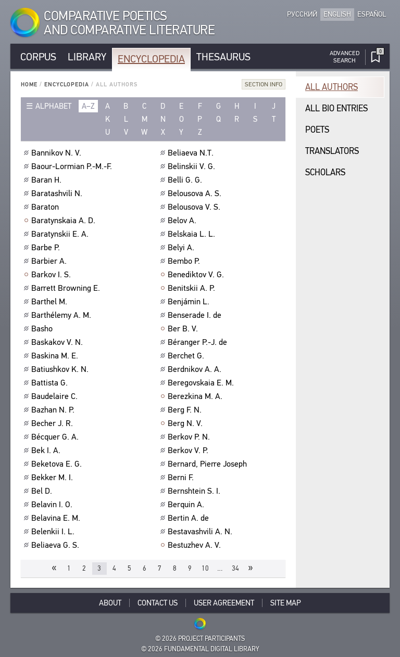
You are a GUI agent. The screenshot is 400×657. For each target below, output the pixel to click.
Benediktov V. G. (197, 274)
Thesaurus (223, 57)
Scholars (325, 172)
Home (29, 84)
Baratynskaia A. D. (64, 220)
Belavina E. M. (57, 518)
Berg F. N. (186, 410)
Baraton (46, 207)
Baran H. (47, 180)
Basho (43, 328)
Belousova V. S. (195, 207)
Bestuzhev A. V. (195, 545)
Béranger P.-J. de (199, 342)
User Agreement (224, 603)
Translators (332, 151)
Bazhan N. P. (54, 410)
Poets (317, 129)
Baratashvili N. (58, 193)
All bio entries (336, 108)
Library (87, 57)
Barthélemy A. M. (62, 315)
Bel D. (43, 491)
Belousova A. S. (196, 193)
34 (235, 568)
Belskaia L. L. (193, 234)
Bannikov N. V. (57, 153)
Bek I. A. (47, 450)
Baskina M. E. (56, 355)
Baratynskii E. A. (61, 234)
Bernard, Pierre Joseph (208, 464)
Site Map (285, 603)
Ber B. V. (184, 328)
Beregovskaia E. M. (202, 383)
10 (205, 568)
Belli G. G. (186, 180)
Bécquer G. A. (56, 437)
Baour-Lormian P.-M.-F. (73, 166)
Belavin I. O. (53, 504)
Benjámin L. (190, 301)
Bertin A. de (189, 518)
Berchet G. (187, 355)
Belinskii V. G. (193, 166)
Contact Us (158, 603)
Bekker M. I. (53, 477)
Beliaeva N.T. (192, 153)
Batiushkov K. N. (61, 369)
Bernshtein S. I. (195, 491)
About (110, 603)
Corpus (38, 57)
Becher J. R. (53, 423)
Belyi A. (182, 247)
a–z (88, 106)
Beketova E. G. (57, 464)
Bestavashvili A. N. (201, 531)
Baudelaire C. (55, 396)
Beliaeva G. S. (56, 545)
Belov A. (183, 220)
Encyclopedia (151, 59)
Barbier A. (50, 261)
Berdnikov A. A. (196, 369)
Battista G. (50, 383)
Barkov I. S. (52, 274)
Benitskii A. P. (193, 288)
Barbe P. (47, 247)
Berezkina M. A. (196, 396)
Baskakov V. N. (58, 342)
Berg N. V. (186, 423)
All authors (331, 87)
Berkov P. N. (190, 437)
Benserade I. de (196, 315)
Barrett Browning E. (67, 288)
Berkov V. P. (189, 450)
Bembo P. (185, 261)
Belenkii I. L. (54, 531)
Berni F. (182, 477)
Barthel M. (50, 301)
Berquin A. (187, 504)
